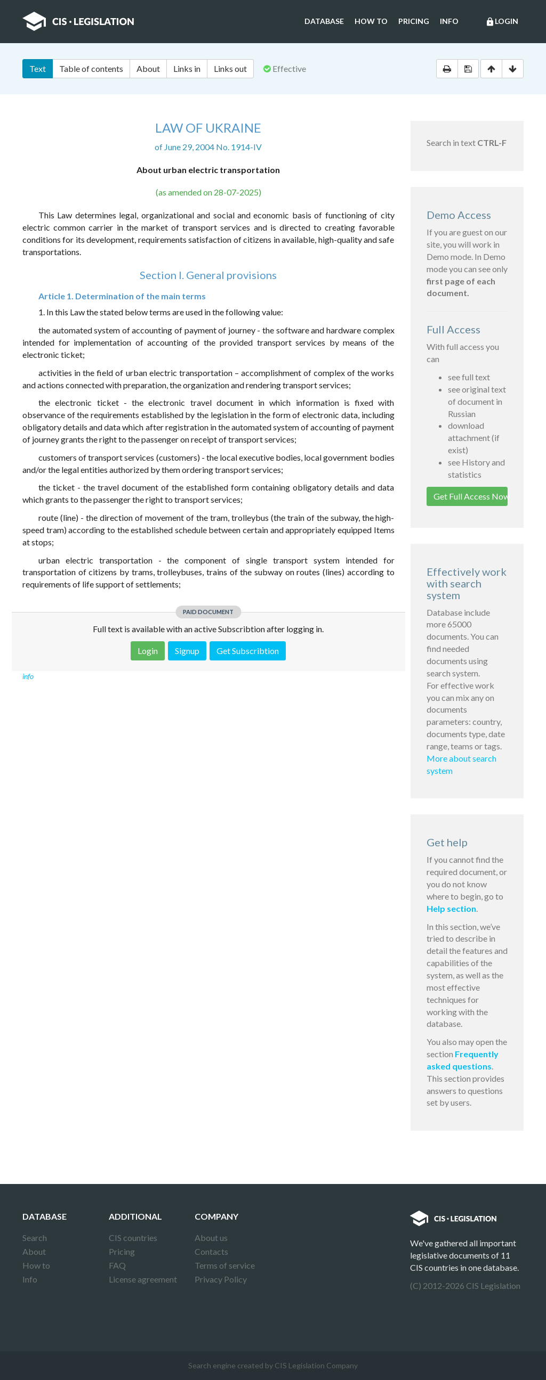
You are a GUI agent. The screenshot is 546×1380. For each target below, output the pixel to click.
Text (37, 68)
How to (371, 21)
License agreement (143, 1279)
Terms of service (225, 1265)
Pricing (413, 21)
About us (211, 1237)
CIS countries (133, 1237)
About (148, 68)
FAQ (117, 1265)
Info (449, 21)
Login (501, 22)
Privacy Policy (221, 1279)
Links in (186, 68)
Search (34, 1237)
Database (324, 21)
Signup (187, 651)
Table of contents (91, 68)
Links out (230, 68)
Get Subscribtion (247, 651)
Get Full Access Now (470, 496)
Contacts (211, 1251)
